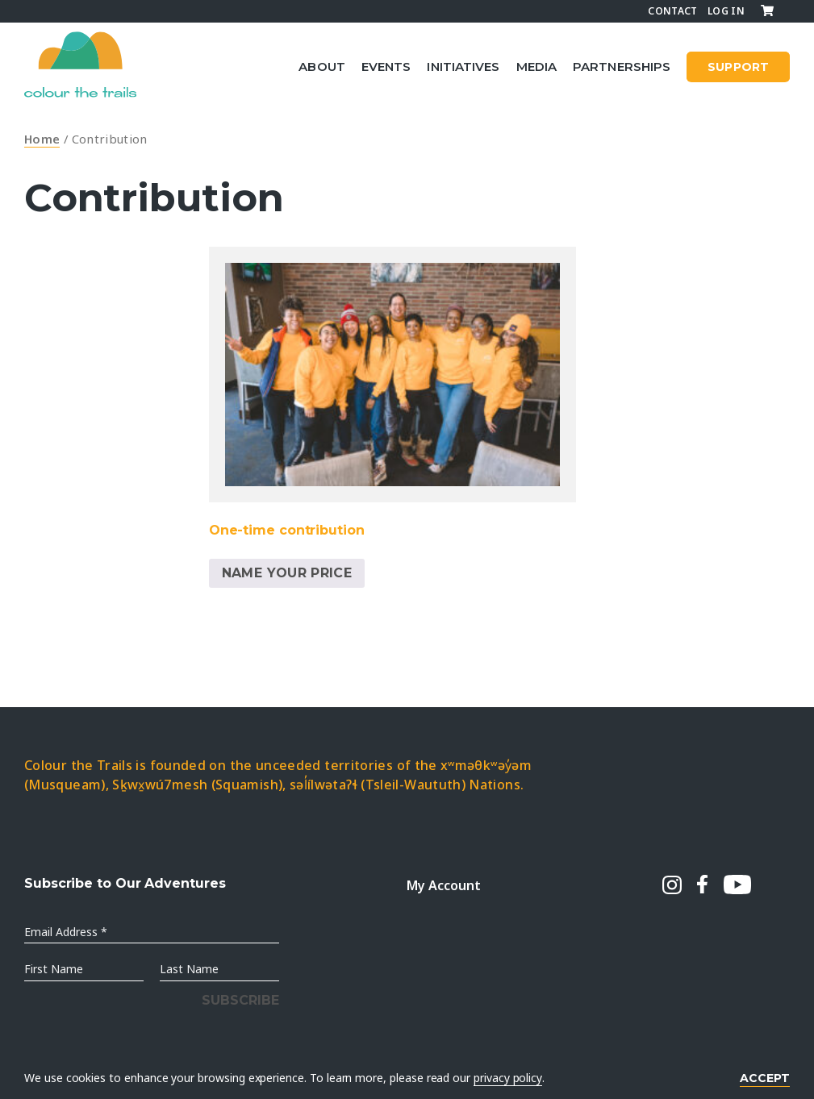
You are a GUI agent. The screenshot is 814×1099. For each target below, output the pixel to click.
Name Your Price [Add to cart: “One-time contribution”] (287, 573)
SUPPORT (738, 67)
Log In (726, 11)
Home (42, 139)
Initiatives (463, 66)
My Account (443, 885)
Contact (673, 11)
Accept (765, 1078)
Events (386, 66)
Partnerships (621, 66)
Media (536, 66)
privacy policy (508, 1077)
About (321, 66)
